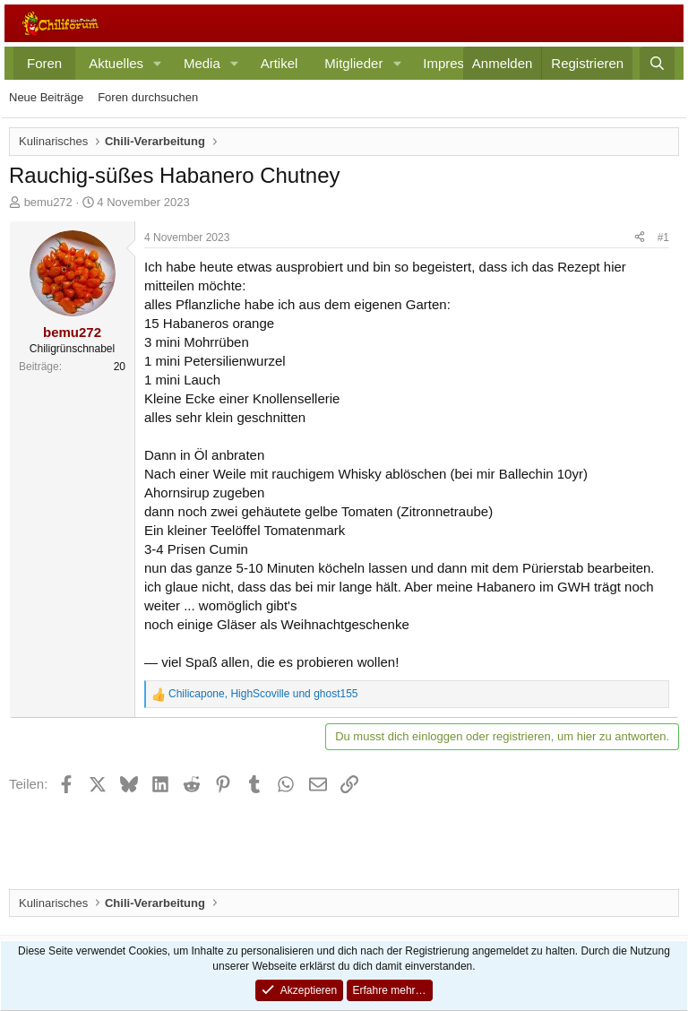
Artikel (279, 63)
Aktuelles (116, 63)
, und (263, 693)
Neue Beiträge (46, 97)
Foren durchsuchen (148, 97)
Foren (44, 63)
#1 (663, 237)
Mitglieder (353, 63)
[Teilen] (639, 238)
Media (202, 63)
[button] (157, 63)
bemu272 (48, 202)
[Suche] (657, 63)
